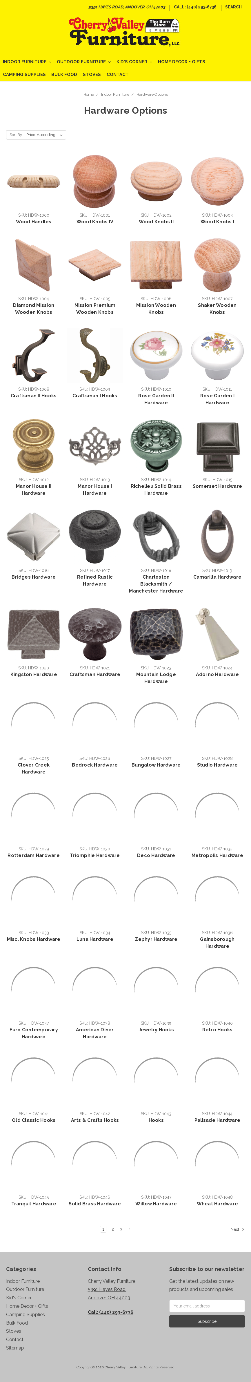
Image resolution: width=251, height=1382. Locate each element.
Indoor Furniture (27, 61)
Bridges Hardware (34, 577)
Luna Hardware (95, 939)
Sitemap (15, 1348)
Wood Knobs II (156, 221)
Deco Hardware (156, 855)
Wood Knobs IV (95, 221)
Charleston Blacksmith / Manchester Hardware (156, 584)
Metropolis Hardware (217, 855)
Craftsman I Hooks (94, 396)
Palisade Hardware (217, 1120)
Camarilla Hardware (217, 577)
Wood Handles (34, 221)
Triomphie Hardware (95, 855)
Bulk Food (64, 74)
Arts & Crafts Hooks (95, 1120)
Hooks (156, 1120)
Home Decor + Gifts (181, 61)
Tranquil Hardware (33, 1204)
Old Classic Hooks (33, 1120)
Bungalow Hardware (156, 765)
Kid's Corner (134, 61)
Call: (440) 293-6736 (195, 7)
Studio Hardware (217, 765)
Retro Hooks (217, 1030)
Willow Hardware (156, 1204)
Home (88, 94)
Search (233, 7)
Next (238, 1229)
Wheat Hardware (217, 1204)
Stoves (92, 74)
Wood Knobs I (217, 221)
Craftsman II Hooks (34, 396)
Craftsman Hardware (95, 674)
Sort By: (16, 135)
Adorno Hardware (217, 674)
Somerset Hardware (217, 486)
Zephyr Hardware (156, 939)
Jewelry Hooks (156, 1030)
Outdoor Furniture (84, 61)
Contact (118, 74)
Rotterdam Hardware (34, 855)
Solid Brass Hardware (95, 1204)
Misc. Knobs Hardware (34, 939)
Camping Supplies (24, 74)
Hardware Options (152, 94)
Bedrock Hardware (95, 765)
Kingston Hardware (33, 674)
